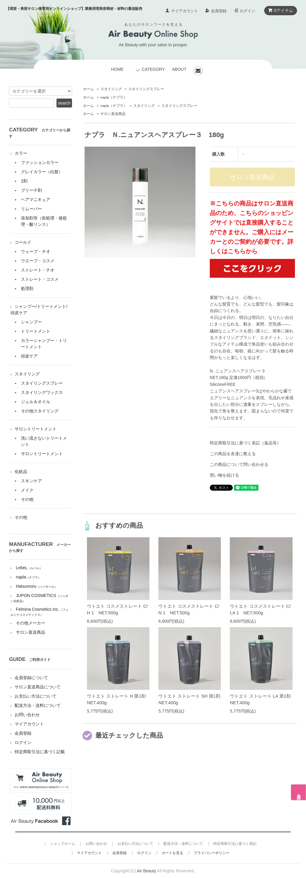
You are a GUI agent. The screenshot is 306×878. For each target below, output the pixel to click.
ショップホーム (62, 844)
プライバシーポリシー (212, 853)
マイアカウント (184, 11)
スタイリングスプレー (146, 89)
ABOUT (179, 69)
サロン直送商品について (38, 686)
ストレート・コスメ (40, 279)
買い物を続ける (224, 475)
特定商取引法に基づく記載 (40, 751)
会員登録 (219, 11)
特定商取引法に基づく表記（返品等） (245, 442)
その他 (27, 499)
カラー (21, 153)
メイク (27, 490)
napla (113, 97)
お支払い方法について (35, 696)
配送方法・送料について (38, 705)
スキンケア (31, 480)
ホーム (88, 89)
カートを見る (172, 853)
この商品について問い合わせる (239, 464)
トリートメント (35, 331)
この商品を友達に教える (233, 453)
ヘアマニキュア (35, 199)
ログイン (247, 11)
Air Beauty (146, 870)
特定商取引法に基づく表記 (234, 844)
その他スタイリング (40, 411)
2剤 (24, 181)
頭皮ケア (29, 356)
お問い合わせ (27, 714)
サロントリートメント (35, 428)
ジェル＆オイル (35, 401)
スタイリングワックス (42, 392)
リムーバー (31, 208)
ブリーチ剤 (31, 190)
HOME (117, 69)
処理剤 (27, 288)
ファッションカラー (40, 162)
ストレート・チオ (37, 270)
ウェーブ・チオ (35, 251)
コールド (23, 242)
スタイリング (111, 89)
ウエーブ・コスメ (37, 260)
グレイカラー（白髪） (42, 171)
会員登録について (31, 677)
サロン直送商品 (113, 114)
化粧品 (21, 471)
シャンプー (31, 322)
